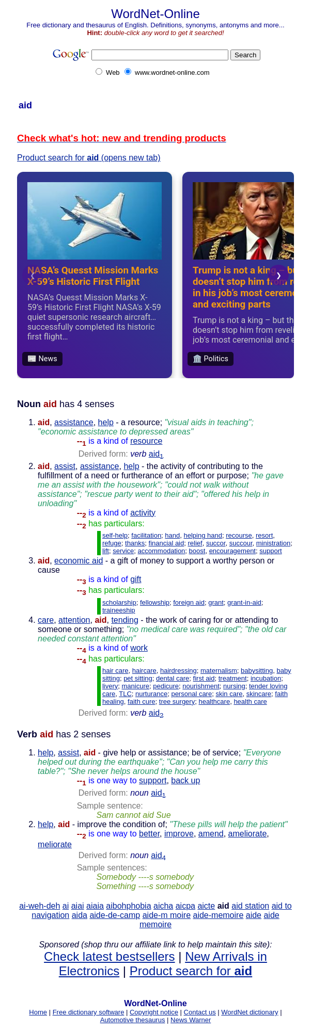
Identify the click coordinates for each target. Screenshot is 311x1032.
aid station (250, 905)
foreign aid (189, 602)
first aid (204, 678)
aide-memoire (218, 915)
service (123, 551)
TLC (125, 694)
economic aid (78, 560)
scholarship (119, 602)
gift (135, 579)
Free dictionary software (89, 1012)
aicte (206, 905)
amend (211, 833)
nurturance (151, 694)
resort (264, 535)
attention (74, 620)
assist (64, 466)
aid (156, 453)
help (106, 422)
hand (172, 535)
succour (241, 543)
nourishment (201, 686)
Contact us (200, 1012)
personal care (191, 694)
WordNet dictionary (249, 1012)
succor (216, 543)
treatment (233, 678)
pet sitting (137, 678)
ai (66, 905)
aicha (163, 905)
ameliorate (247, 833)
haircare (144, 670)
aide (253, 915)
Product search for (191, 971)
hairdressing (178, 670)
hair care (115, 670)
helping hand (203, 535)
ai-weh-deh (39, 905)
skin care (228, 694)
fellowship (154, 602)
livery (110, 686)
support (270, 551)
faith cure (141, 701)
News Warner (190, 1020)
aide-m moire (167, 915)
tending (124, 620)
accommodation (161, 551)
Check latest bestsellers (109, 956)
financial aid (166, 543)
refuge (111, 543)
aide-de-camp (114, 915)
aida (79, 915)
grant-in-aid (244, 602)
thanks (135, 543)
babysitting (257, 670)
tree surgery (177, 701)
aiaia (95, 905)
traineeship (118, 610)
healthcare (214, 701)
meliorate (55, 844)
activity (143, 512)
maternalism (218, 670)
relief (195, 543)
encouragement (232, 551)
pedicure (166, 686)
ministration (273, 543)
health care (250, 701)
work (139, 647)
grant (216, 602)
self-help (115, 535)
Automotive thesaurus (132, 1020)
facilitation (146, 535)
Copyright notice (154, 1012)
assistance (74, 422)
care (46, 620)
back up (185, 780)
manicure (135, 686)
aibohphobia (128, 905)
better (149, 833)
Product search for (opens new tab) (88, 157)
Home (38, 1012)
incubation (266, 678)
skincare (258, 694)
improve (179, 833)
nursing (234, 686)
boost (197, 551)
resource (146, 441)
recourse (239, 535)
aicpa (185, 905)
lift (105, 551)
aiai (77, 905)
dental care (172, 678)
